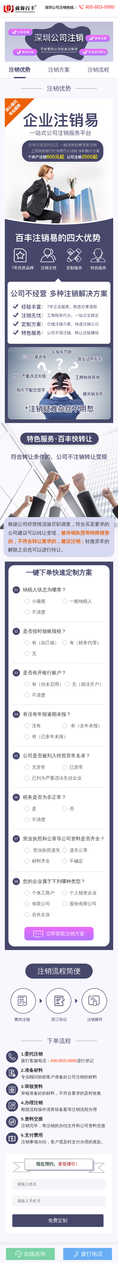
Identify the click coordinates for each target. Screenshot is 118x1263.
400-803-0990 (64, 1060)
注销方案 (59, 70)
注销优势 (19, 70)
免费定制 (57, 1220)
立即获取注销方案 (59, 935)
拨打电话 (88, 1254)
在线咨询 (30, 1254)
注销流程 (98, 70)
